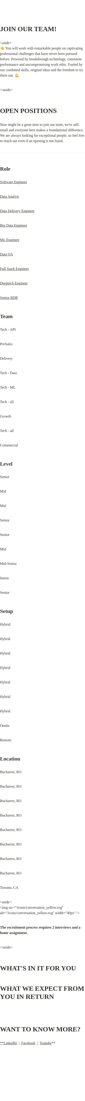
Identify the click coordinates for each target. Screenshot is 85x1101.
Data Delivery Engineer (17, 211)
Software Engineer (13, 182)
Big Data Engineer (13, 225)
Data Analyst (9, 196)
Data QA (6, 254)
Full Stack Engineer (14, 269)
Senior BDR (9, 298)
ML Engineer (9, 240)
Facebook (28, 1043)
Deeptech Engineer (14, 283)
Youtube (46, 1043)
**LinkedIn (8, 1043)
